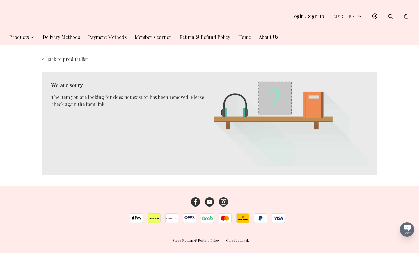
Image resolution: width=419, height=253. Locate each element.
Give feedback (237, 240)
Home (244, 37)
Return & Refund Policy (205, 37)
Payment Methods (107, 37)
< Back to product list (65, 59)
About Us (268, 37)
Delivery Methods (61, 37)
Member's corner (153, 37)
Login (307, 16)
